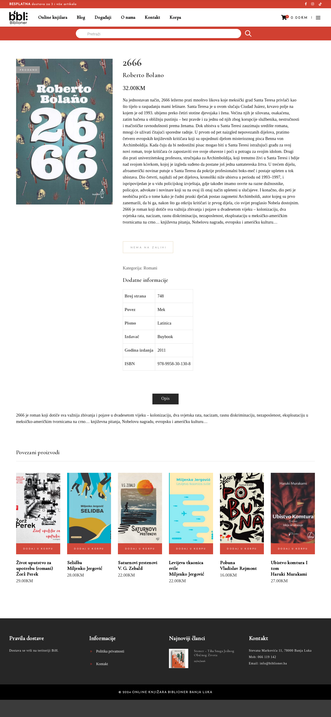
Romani (150, 268)
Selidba (74, 563)
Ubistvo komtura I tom (289, 565)
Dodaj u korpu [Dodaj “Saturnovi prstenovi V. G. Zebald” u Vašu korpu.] (140, 549)
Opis (165, 398)
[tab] (165, 399)
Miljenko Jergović (85, 568)
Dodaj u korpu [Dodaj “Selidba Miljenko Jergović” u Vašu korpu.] (89, 549)
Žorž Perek (27, 574)
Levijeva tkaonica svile (186, 565)
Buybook (165, 336)
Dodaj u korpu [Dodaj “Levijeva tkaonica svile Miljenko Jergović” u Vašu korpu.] (191, 549)
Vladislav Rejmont (238, 568)
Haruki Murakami (289, 574)
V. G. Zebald (130, 568)
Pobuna (227, 563)
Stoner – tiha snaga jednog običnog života (214, 653)
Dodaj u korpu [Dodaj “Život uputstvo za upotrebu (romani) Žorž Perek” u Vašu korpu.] (38, 549)
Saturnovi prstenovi (137, 563)
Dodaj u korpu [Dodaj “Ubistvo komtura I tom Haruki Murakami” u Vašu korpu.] (293, 549)
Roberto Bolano (143, 75)
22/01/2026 (199, 661)
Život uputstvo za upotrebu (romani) (34, 565)
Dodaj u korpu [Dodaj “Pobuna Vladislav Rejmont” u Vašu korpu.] (242, 549)
